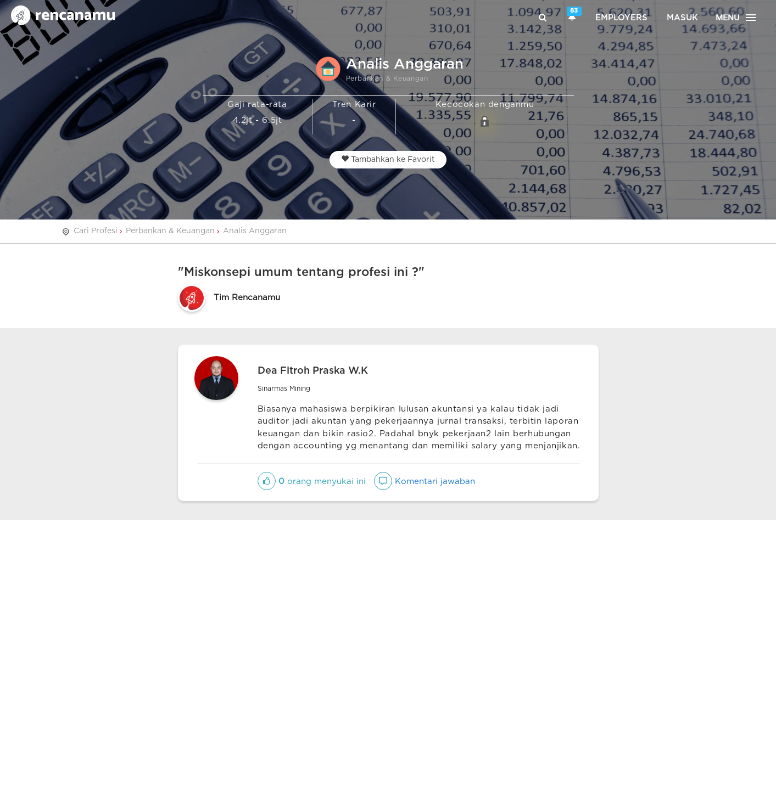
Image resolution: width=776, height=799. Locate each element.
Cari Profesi (96, 231)
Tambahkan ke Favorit (388, 159)
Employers (621, 18)
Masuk (682, 18)
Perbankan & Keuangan (170, 231)
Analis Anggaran (255, 231)
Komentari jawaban (424, 481)
